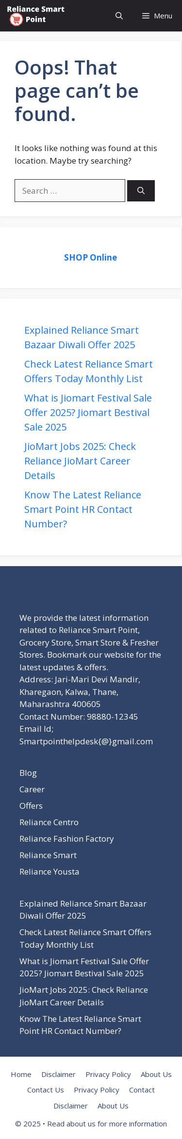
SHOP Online (90, 257)
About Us (156, 1074)
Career (32, 789)
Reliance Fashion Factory (66, 838)
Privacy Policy (108, 1074)
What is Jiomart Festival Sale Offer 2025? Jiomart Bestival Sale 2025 (88, 412)
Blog (28, 772)
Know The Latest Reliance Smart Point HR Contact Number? (82, 509)
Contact (142, 1089)
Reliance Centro (49, 822)
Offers (31, 805)
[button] (119, 15)
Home (21, 1074)
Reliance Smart (48, 855)
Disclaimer (58, 1074)
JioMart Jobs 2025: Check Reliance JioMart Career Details (80, 461)
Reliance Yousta (49, 871)
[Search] (141, 191)
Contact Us (45, 1089)
